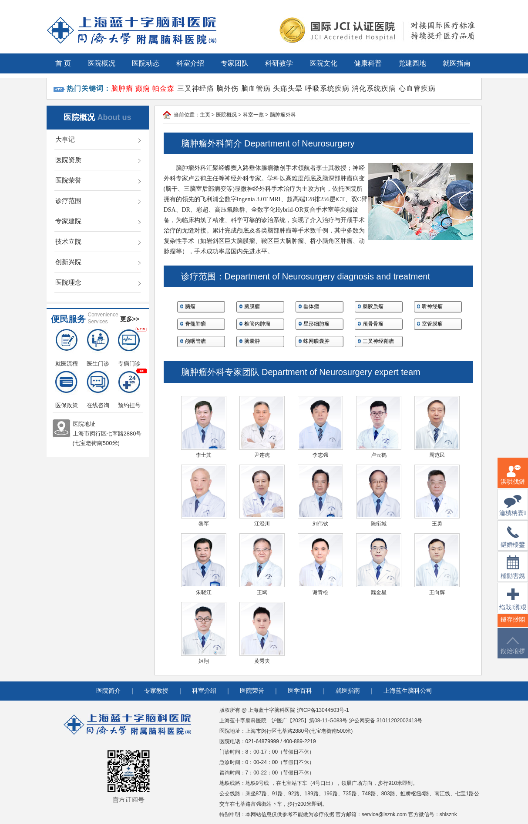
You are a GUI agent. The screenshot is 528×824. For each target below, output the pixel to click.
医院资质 (68, 159)
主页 (205, 115)
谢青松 (320, 592)
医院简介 (108, 691)
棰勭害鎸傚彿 (513, 572)
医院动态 (146, 63)
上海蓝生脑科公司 (407, 691)
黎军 (203, 524)
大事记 (65, 139)
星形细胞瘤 (316, 324)
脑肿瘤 (122, 88)
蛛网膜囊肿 (316, 341)
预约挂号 (129, 390)
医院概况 (101, 63)
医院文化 (323, 63)
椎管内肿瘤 (257, 324)
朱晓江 (204, 592)
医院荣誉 (68, 180)
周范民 (437, 455)
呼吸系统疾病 (327, 88)
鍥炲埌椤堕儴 (513, 651)
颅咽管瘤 (195, 341)
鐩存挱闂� (513, 624)
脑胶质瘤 (373, 306)
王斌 (262, 592)
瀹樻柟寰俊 (512, 511)
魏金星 (379, 592)
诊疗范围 (68, 200)
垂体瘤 (311, 306)
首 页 (63, 63)
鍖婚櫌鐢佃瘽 (513, 542)
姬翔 (203, 661)
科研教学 (279, 63)
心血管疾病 (417, 88)
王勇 (437, 524)
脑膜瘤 (252, 306)
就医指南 (457, 63)
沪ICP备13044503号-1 (323, 710)
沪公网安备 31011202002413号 (386, 721)
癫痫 (142, 88)
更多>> (129, 319)
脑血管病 (256, 88)
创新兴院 (68, 262)
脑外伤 (227, 88)
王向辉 (437, 592)
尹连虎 (262, 455)
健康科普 (368, 63)
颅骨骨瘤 (373, 324)
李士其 (204, 455)
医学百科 (300, 691)
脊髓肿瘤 (195, 324)
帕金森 (163, 88)
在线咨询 (98, 390)
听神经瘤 (432, 306)
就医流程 (66, 348)
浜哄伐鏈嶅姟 (513, 480)
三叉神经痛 (195, 88)
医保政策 (66, 390)
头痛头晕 (288, 88)
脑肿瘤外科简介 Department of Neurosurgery (268, 143)
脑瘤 (190, 306)
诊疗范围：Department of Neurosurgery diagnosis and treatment (305, 276)
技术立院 (68, 241)
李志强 (320, 455)
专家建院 (68, 221)
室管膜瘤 (432, 324)
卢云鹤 (379, 455)
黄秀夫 (262, 661)
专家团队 (235, 63)
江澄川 (262, 524)
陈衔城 (379, 524)
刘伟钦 (320, 524)
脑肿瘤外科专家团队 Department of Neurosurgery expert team (300, 372)
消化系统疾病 (374, 88)
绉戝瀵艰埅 (512, 604)
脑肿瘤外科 (283, 115)
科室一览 (253, 115)
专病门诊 (129, 348)
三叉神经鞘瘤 (378, 341)
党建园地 (412, 63)
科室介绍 (190, 63)
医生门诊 (98, 348)
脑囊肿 (252, 341)
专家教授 (156, 691)
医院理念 (68, 282)
